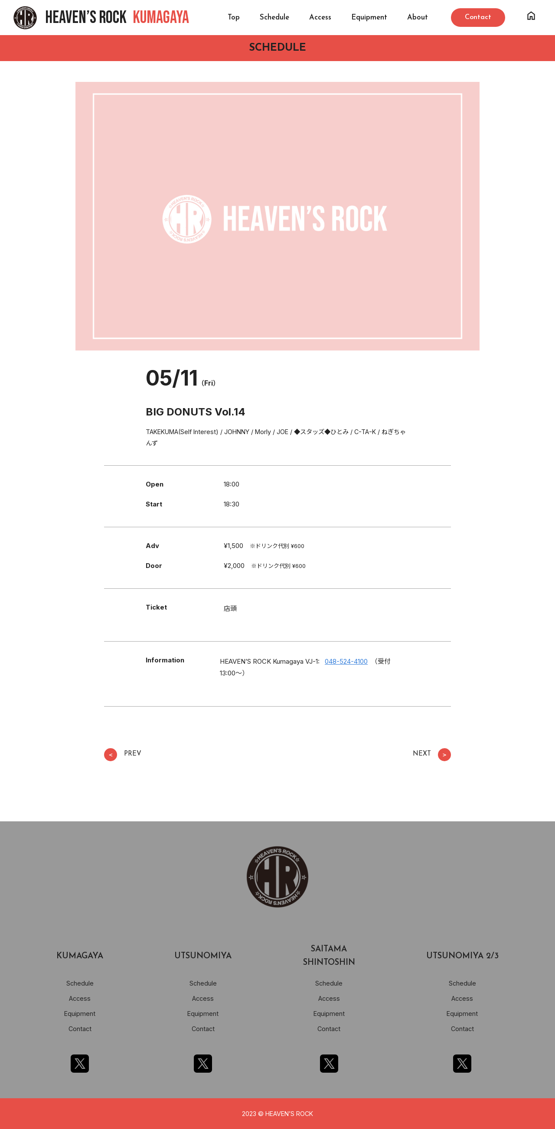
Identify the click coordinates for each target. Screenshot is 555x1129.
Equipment (369, 17)
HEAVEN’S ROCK (117, 18)
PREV (122, 754)
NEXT (432, 754)
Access (320, 17)
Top (234, 17)
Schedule (274, 17)
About (417, 17)
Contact (80, 1028)
